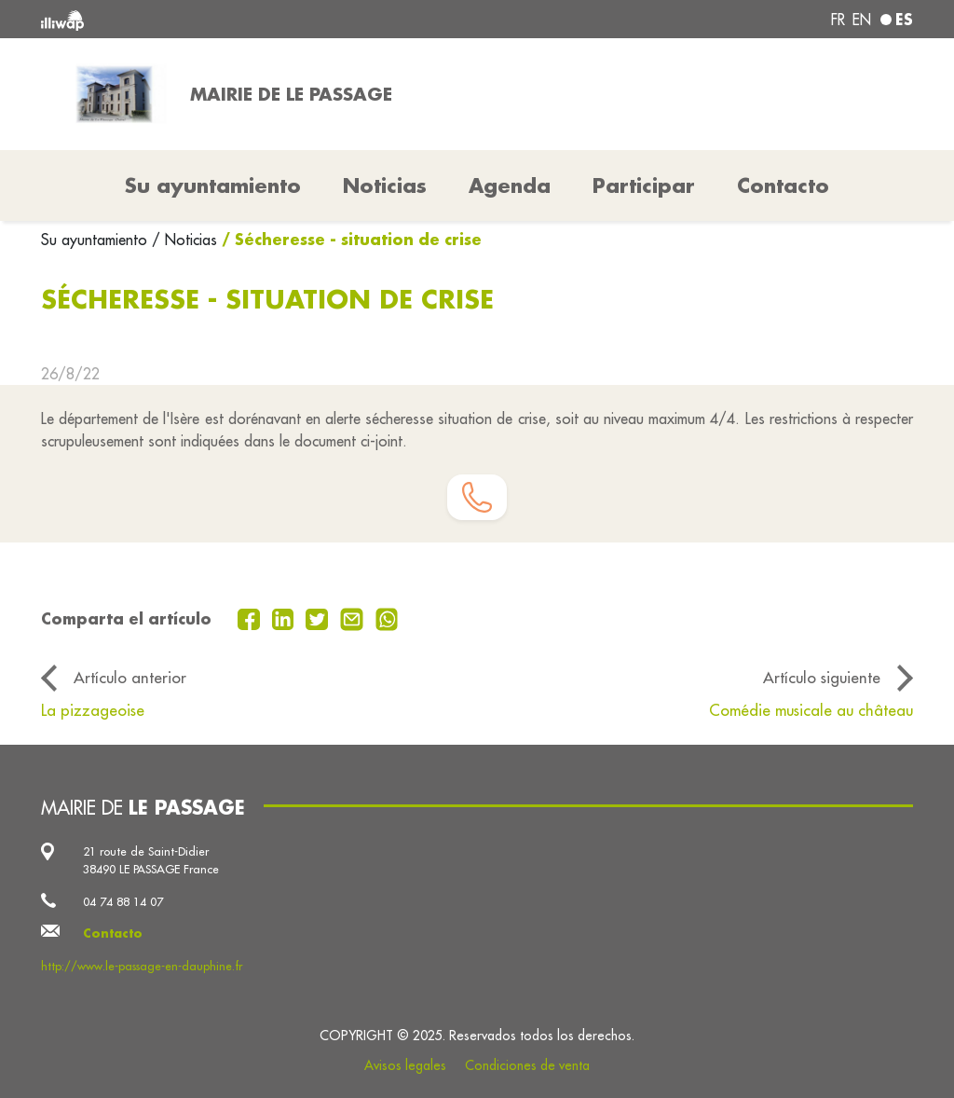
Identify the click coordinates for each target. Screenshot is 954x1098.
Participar (644, 185)
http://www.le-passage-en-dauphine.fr (141, 965)
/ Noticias (184, 239)
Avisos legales (405, 1065)
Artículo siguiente (821, 677)
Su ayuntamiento (96, 239)
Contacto (783, 185)
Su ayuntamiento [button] (213, 185)
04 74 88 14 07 (123, 901)
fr (838, 19)
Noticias (385, 185)
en (861, 19)
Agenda (510, 185)
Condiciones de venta (527, 1065)
